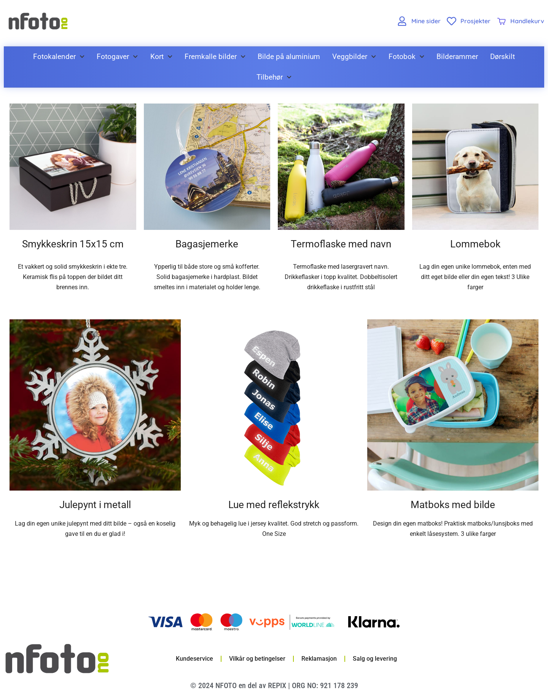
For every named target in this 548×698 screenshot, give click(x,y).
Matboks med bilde (453, 504)
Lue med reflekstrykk (273, 504)
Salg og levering (375, 658)
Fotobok (406, 56)
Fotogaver (117, 56)
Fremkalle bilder (215, 56)
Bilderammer (457, 56)
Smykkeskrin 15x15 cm (73, 244)
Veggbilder (354, 56)
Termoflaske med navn (341, 244)
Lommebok (475, 244)
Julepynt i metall (95, 504)
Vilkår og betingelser (257, 658)
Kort (161, 56)
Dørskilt (502, 56)
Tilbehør (274, 77)
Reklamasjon (319, 658)
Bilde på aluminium (289, 56)
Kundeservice (194, 658)
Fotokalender (58, 56)
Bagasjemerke (206, 244)
